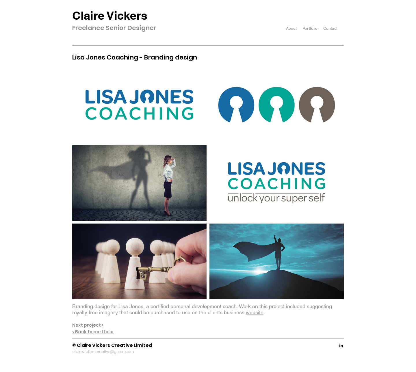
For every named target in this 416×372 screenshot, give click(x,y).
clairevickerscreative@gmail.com (103, 351)
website (254, 312)
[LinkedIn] (341, 345)
